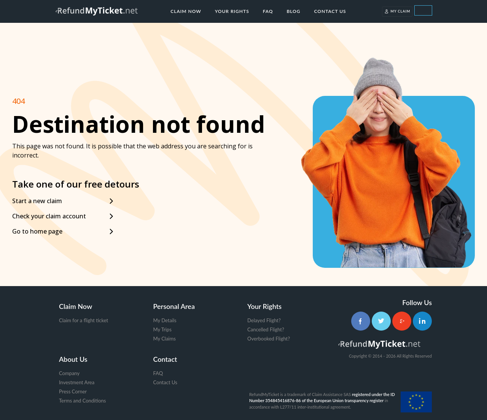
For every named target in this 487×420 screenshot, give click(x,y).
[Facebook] (360, 321)
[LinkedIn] (422, 321)
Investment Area (76, 382)
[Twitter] (381, 321)
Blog (293, 11)
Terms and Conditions (82, 401)
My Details (165, 320)
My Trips (162, 329)
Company (69, 373)
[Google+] (401, 321)
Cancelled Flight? (265, 329)
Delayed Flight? (264, 320)
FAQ (268, 11)
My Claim (397, 11)
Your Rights (232, 11)
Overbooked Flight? (268, 339)
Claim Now (185, 11)
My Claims (164, 339)
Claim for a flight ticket (83, 320)
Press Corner (73, 391)
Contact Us (330, 11)
